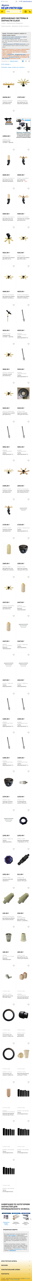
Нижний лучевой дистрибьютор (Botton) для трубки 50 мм (8, 530)
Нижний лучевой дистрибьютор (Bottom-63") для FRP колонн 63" (8, 102)
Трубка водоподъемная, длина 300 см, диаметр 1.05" (7, 685)
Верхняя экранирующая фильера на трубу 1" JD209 (8, 958)
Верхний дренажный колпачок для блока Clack (23, 997)
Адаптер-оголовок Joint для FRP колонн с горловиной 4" (23, 569)
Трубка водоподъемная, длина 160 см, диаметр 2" (22, 685)
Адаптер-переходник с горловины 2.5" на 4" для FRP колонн (23, 841)
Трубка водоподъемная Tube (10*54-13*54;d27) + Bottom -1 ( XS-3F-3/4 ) (8, 764)
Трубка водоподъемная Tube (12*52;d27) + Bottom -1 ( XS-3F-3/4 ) (23, 764)
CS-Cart (27, 1278)
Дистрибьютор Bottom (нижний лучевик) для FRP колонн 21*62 (23, 297)
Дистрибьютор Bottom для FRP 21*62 (23, 258)
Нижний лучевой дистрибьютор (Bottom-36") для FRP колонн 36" (8, 374)
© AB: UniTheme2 (14, 1279)
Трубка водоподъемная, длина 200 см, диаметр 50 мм (21, 646)
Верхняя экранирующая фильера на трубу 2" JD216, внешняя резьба (8, 648)
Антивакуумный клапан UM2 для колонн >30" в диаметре (22, 802)
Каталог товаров (2, 11)
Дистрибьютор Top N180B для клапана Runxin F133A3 (8, 569)
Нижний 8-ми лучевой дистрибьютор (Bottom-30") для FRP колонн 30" (23, 219)
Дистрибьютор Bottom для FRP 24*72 (9, 258)
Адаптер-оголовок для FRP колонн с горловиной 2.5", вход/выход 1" (8, 802)
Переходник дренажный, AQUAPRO (22, 1035)
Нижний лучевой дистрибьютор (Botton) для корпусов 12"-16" (9, 608)
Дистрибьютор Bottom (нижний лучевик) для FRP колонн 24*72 (9, 297)
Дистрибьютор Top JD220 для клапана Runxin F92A (22, 957)
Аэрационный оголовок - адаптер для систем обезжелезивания (8, 141)
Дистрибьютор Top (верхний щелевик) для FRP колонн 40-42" (8, 180)
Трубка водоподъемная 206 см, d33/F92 (22, 530)
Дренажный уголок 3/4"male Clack (8, 996)
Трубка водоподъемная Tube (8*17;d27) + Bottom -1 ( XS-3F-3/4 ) (9, 725)
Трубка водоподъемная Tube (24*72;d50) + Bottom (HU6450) (23, 337)
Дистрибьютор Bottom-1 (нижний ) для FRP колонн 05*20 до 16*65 (22, 920)
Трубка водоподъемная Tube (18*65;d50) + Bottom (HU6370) (8, 453)
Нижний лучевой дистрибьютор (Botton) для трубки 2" (9, 491)
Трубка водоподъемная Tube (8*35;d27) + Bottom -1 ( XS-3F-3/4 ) (23, 725)
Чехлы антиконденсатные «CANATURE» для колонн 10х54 (23, 1113)
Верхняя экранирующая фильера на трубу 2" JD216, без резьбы (23, 609)
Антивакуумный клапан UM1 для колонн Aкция (21, 880)
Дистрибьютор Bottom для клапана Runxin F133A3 (23, 491)
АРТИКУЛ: (5, 100)
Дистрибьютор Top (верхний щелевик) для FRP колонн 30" (8, 219)
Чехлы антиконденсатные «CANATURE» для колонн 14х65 (8, 1190)
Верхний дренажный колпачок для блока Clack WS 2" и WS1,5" (9, 1114)
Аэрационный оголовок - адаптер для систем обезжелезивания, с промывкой (8, 336)
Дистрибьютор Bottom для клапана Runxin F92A (9, 918)
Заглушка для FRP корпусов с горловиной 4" (8, 880)
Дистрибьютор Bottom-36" (22, 180)
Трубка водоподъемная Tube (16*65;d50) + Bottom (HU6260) (23, 376)
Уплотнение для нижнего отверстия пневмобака (8, 1035)
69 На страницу (5, 64)
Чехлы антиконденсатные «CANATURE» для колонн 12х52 (8, 1152)
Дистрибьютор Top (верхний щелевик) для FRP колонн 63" (22, 102)
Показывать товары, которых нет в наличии (13, 67)
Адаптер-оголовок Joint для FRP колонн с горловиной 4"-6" (23, 413)
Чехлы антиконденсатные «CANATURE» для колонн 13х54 (23, 1152)
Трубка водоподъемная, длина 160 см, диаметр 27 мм (7, 841)
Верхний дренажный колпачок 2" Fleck (23, 1074)
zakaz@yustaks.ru (18, 1249)
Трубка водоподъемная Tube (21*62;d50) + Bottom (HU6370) (23, 453)
